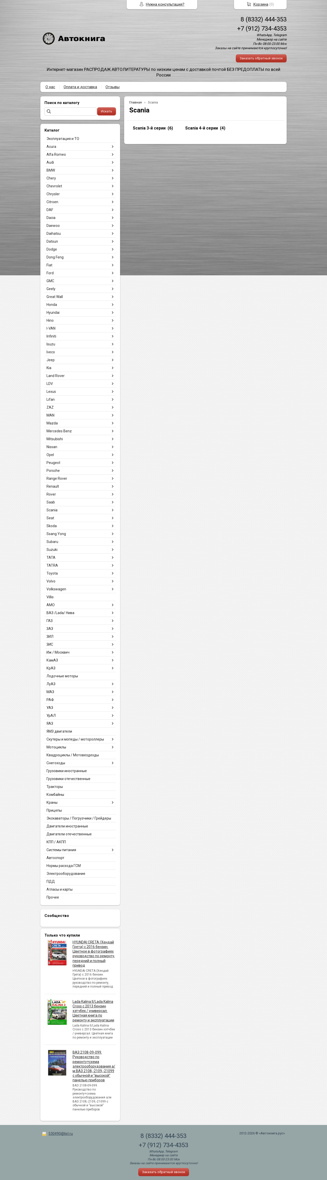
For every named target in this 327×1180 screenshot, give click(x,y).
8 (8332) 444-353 (264, 19)
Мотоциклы (56, 747)
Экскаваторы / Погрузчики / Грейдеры (78, 818)
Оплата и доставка (80, 87)
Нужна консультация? (165, 4)
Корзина (260, 4)
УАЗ (49, 708)
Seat (50, 518)
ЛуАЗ (50, 684)
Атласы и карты (59, 889)
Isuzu (50, 344)
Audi (50, 162)
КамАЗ (52, 660)
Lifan (50, 399)
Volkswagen (56, 589)
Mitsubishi (54, 439)
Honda (51, 305)
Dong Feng (55, 257)
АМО (50, 605)
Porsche (53, 471)
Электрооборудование (65, 874)
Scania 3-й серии (149, 128)
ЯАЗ (49, 723)
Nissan (51, 447)
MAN (50, 415)
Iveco (50, 352)
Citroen (52, 202)
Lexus (51, 392)
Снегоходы (55, 763)
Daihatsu (53, 233)
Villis (50, 597)
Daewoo (53, 226)
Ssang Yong (56, 534)
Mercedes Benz (59, 431)
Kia (48, 368)
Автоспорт (55, 858)
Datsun (52, 241)
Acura (51, 147)
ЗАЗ (49, 629)
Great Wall (54, 297)
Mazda (52, 423)
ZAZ (50, 407)
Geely (50, 289)
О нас (50, 87)
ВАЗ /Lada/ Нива (60, 613)
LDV (49, 384)
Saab (50, 502)
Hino (50, 320)
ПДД (50, 881)
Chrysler (53, 194)
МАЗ (50, 692)
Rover (51, 494)
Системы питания (61, 850)
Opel (50, 455)
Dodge (51, 249)
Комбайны (55, 795)
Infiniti (51, 336)
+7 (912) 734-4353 (262, 28)
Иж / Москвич (57, 652)
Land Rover (55, 376)
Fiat (49, 265)
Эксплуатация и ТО (62, 139)
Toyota (52, 573)
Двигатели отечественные (69, 834)
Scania (51, 510)
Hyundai (53, 312)
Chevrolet (54, 186)
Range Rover (56, 478)
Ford (50, 273)
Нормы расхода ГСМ (63, 866)
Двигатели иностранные (67, 826)
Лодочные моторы (62, 676)
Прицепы (54, 810)
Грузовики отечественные (68, 779)
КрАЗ (50, 668)
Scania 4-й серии (201, 128)
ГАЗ (49, 621)
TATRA (52, 565)
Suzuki (51, 550)
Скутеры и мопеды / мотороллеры (75, 739)
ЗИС (49, 644)
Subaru (52, 542)
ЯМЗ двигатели (59, 731)
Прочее (52, 897)
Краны (51, 802)
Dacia (50, 218)
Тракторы (54, 787)
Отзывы (113, 87)
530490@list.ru (61, 1134)
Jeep (50, 360)
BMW (50, 170)
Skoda (51, 526)
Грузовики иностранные (66, 771)
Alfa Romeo (56, 154)
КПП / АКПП (56, 842)
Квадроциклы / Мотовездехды (72, 755)
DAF (49, 210)
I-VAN (50, 328)
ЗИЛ (49, 636)
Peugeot (53, 463)
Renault (52, 486)
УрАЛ (51, 716)
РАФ (50, 700)
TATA (50, 557)
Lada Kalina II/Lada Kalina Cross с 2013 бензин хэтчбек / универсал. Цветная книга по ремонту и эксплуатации (93, 1011)
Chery (51, 178)
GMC (50, 281)
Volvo (50, 581)
